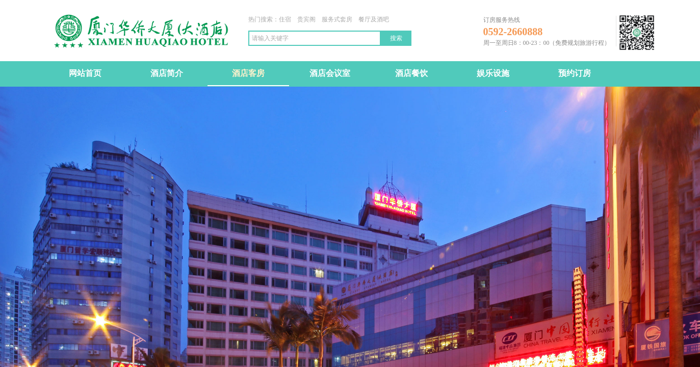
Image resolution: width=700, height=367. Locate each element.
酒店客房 (248, 73)
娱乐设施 (493, 73)
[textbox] (314, 38)
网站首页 (85, 73)
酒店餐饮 (411, 73)
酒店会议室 (329, 73)
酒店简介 (166, 73)
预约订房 (574, 73)
